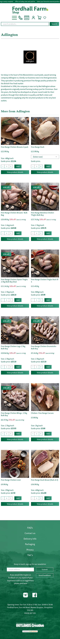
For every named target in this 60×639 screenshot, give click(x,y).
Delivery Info (30, 538)
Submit (45, 569)
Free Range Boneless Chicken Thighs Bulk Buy (42, 214)
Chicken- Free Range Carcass (42, 413)
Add (18, 166)
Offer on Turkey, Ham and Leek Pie (26, 1)
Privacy (30, 549)
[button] (14, 17)
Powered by (30, 631)
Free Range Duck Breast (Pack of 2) (44, 480)
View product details (15, 172)
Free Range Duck (37, 147)
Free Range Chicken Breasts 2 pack (14, 147)
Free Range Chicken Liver (11, 480)
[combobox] (30, 24)
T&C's (30, 555)
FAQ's (30, 527)
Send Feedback (45, 575)
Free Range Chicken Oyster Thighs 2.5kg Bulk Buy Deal (14, 280)
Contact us (30, 533)
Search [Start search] (54, 24)
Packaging (30, 544)
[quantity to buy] (6, 166)
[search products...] (25, 24)
